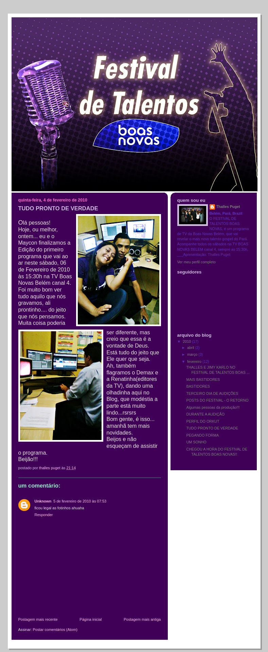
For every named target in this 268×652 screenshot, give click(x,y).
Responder (44, 515)
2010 (187, 341)
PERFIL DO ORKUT (202, 421)
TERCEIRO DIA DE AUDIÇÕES (212, 393)
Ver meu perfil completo (196, 262)
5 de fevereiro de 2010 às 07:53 (79, 501)
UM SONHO (196, 442)
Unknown (43, 501)
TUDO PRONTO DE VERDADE (212, 428)
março (192, 354)
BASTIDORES (198, 386)
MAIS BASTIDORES (203, 379)
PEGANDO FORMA (202, 435)
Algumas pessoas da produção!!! (212, 407)
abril (191, 348)
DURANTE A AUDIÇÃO (205, 414)
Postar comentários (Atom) (55, 630)
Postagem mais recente (38, 619)
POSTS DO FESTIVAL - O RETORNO (217, 400)
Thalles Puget (228, 207)
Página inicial (90, 619)
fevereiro (194, 361)
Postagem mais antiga (142, 619)
